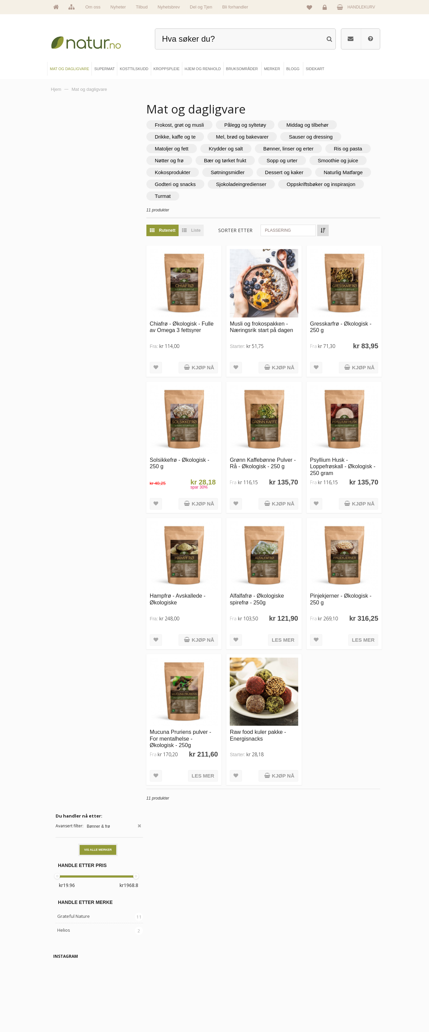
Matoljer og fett (185, 148)
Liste (203, 230)
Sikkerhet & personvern (324, 1010)
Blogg (231, 964)
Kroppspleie (153, 998)
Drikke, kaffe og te (188, 137)
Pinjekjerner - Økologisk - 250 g (345, 585)
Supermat (152, 975)
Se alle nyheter (73, 998)
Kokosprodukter (247, 172)
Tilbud (142, 6)
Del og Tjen (201, 6)
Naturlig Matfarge (246, 184)
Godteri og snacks (306, 184)
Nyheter (118, 6)
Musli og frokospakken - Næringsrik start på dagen (270, 322)
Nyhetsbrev (169, 6)
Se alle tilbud (71, 1010)
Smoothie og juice (188, 172)
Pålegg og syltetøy (259, 125)
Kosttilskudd (154, 987)
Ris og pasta (182, 160)
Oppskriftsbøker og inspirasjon (273, 196)
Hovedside (69, 964)
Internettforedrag (240, 987)
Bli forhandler (235, 6)
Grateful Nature (73, 210)
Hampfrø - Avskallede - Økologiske (191, 585)
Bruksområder (238, 975)
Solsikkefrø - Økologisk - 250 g (193, 454)
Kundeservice (316, 987)
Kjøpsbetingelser (318, 998)
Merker (66, 987)
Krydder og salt (239, 148)
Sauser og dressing (324, 137)
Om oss (93, 6)
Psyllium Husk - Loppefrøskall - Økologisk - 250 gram (345, 457)
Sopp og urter (344, 160)
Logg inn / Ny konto (320, 964)
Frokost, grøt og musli (193, 125)
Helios (63, 224)
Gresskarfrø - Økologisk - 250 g (345, 322)
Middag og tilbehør (321, 125)
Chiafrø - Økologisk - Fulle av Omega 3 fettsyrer (188, 325)
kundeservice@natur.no (214, 920)
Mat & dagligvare (157, 964)
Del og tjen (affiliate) (243, 998)
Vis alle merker (98, 143)
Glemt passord (317, 975)
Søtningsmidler (302, 172)
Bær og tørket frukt (287, 160)
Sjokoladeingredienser (193, 196)
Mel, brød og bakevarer (256, 137)
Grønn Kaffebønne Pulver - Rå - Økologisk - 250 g (270, 454)
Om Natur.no (71, 975)
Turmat (336, 196)
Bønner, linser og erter (302, 148)
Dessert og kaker (187, 184)
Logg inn (326, 9)
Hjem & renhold (156, 1010)
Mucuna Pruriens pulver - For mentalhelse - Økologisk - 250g (194, 720)
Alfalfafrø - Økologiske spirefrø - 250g (266, 585)
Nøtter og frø (231, 160)
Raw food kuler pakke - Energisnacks (267, 716)
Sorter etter (249, 230)
